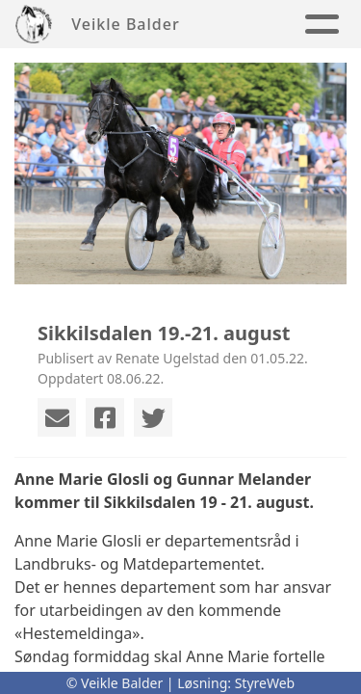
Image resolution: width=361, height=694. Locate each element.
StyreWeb (265, 683)
